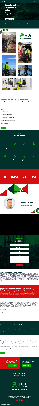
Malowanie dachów (5, 123)
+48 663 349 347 (26, 203)
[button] (27, 1)
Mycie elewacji (4, 109)
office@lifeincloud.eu (16, 375)
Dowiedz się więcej (12, 365)
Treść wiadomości (19, 259)
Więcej (3, 128)
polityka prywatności (10, 404)
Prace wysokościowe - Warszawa (12, 396)
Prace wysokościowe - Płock (16, 397)
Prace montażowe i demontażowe (7, 114)
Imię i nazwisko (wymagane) (19, 244)
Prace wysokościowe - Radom (23, 397)
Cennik (3, 352)
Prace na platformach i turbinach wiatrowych (8, 117)
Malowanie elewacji (5, 111)
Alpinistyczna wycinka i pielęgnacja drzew (8, 115)
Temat (19, 252)
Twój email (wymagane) (19, 248)
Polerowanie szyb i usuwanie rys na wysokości (8, 120)
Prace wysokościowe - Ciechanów (21, 396)
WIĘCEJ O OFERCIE (9, 19)
